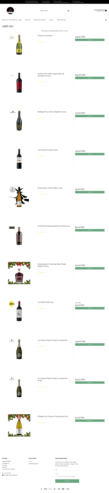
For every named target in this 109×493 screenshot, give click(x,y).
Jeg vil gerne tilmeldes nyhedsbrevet (68, 476)
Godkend (67, 481)
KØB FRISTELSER (61, 20)
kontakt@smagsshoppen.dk (10, 475)
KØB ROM (27, 20)
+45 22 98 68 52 (6, 473)
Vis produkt (89, 39)
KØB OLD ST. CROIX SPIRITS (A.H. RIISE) (11, 20)
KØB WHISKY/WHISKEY (40, 20)
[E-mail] (67, 473)
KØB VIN (51, 20)
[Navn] (67, 469)
